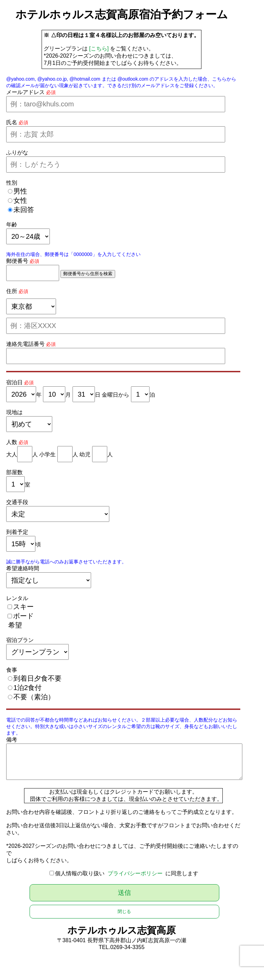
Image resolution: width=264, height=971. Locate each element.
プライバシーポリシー (135, 873)
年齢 (11, 224)
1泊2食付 (27, 687)
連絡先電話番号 (25, 344)
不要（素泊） (34, 697)
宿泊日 (14, 382)
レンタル (17, 598)
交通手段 (17, 502)
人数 (11, 442)
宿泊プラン (20, 640)
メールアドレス (25, 92)
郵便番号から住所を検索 (87, 273)
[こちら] (99, 48)
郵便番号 (17, 261)
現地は (14, 412)
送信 (124, 892)
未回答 (23, 209)
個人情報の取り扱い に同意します (126, 873)
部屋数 (14, 472)
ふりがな (17, 152)
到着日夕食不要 (37, 678)
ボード (23, 616)
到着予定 (17, 532)
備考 (11, 739)
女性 (20, 200)
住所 (11, 291)
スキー (23, 606)
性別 (11, 183)
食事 (11, 670)
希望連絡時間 (22, 568)
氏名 (11, 122)
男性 (20, 191)
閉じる (124, 911)
